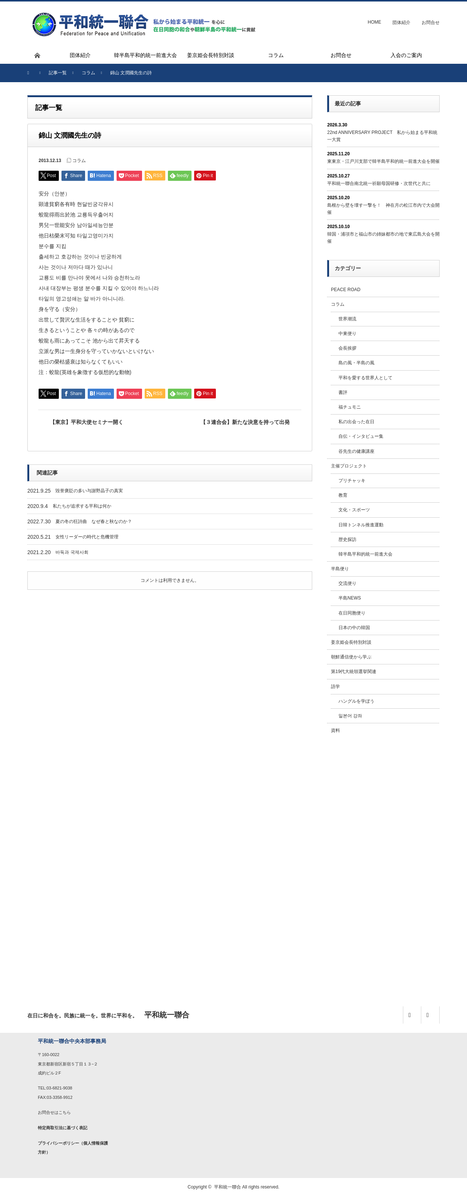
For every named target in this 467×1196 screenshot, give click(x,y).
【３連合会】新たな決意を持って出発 (245, 422)
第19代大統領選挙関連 (353, 671)
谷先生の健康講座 (356, 451)
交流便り (347, 583)
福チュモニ (349, 407)
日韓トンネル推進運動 (360, 524)
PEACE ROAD (346, 289)
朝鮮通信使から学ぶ (351, 657)
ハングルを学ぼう (356, 701)
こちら (64, 1112)
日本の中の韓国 (354, 627)
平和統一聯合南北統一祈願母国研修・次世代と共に (379, 183)
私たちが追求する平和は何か (82, 506)
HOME (374, 22)
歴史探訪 (347, 539)
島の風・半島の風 (356, 362)
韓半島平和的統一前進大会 (365, 554)
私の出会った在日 (356, 421)
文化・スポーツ (354, 509)
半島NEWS (349, 598)
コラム (79, 160)
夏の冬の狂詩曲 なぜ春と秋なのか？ (93, 521)
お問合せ (431, 22)
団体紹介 (401, 22)
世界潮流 (347, 319)
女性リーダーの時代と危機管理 (86, 536)
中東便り (347, 333)
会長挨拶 (347, 348)
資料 (335, 730)
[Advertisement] (383, 861)
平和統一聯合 (227, 1187)
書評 (342, 392)
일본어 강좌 (350, 715)
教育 (342, 495)
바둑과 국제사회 (71, 552)
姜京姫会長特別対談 (351, 642)
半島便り (340, 568)
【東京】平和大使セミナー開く (86, 422)
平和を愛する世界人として (365, 377)
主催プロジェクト (349, 466)
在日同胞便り (351, 613)
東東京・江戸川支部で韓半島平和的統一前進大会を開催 (383, 161)
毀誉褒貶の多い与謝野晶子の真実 (89, 490)
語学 (335, 686)
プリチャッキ (351, 480)
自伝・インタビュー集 (360, 436)
